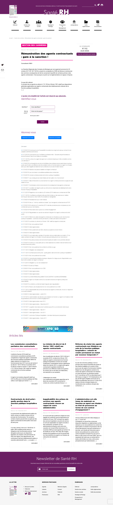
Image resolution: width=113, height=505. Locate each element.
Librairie (44, 489)
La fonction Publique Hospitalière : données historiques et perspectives (47, 315)
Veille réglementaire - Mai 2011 (37, 310)
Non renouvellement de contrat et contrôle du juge (42, 247)
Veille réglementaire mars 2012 (37, 301)
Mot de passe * (26, 112)
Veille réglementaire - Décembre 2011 (39, 304)
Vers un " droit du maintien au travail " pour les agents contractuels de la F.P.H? (49, 202)
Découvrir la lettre (13, 17)
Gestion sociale (39, 23)
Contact (60, 489)
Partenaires (45, 494)
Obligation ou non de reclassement (38, 263)
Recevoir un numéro (54, 137)
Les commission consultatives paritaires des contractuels (44, 172)
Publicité (60, 492)
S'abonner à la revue (27, 137)
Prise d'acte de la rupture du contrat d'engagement (42, 210)
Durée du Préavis (33, 265)
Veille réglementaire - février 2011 (38, 318)
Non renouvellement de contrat (37, 255)
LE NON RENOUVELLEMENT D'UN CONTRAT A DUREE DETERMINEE (47, 277)
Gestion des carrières (27, 23)
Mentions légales (62, 486)
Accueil (11, 38)
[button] (42, 122)
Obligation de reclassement (36, 250)
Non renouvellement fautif (36, 224)
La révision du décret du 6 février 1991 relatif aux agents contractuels (47, 221)
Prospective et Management (62, 24)
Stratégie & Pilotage (50, 23)
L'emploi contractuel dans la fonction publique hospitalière (44, 175)
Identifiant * (25, 107)
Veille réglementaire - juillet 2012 (37, 294)
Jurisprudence (74, 23)
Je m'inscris (71, 469)
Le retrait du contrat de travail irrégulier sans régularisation (44, 284)
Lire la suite (34, 383)
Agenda (44, 486)
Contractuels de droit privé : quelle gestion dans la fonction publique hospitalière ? (50, 253)
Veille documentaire (98, 23)
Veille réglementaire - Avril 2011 (37, 312)
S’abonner (27, 489)
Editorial (15, 23)
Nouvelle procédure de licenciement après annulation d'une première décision (49, 240)
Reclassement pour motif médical (38, 199)
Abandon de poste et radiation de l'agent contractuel (42, 169)
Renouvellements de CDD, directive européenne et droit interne (45, 230)
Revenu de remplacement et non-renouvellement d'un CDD (44, 287)
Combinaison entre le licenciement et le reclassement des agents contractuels (49, 185)
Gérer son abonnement (31, 491)
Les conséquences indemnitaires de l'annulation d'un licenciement (46, 178)
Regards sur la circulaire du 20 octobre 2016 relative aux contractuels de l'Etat (49, 192)
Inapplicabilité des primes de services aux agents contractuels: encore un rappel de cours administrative (55, 404)
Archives (44, 492)
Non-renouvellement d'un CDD (37, 268)
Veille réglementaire (86, 23)
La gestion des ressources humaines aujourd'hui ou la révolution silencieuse (49, 307)
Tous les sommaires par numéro (87, 54)
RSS (59, 494)
